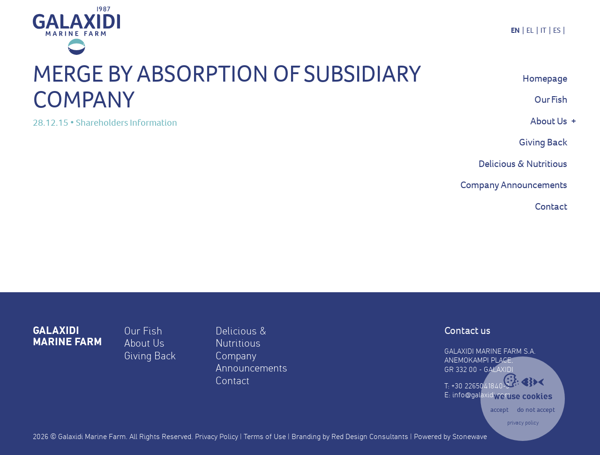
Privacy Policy (216, 436)
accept (499, 410)
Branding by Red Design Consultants (350, 436)
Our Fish (550, 100)
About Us (548, 121)
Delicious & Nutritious (523, 164)
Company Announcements (513, 185)
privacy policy (523, 422)
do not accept (536, 410)
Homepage (545, 78)
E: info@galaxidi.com (477, 394)
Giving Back (543, 142)
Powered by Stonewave (450, 436)
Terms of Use (265, 436)
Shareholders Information (126, 122)
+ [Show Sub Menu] (574, 121)
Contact (551, 206)
